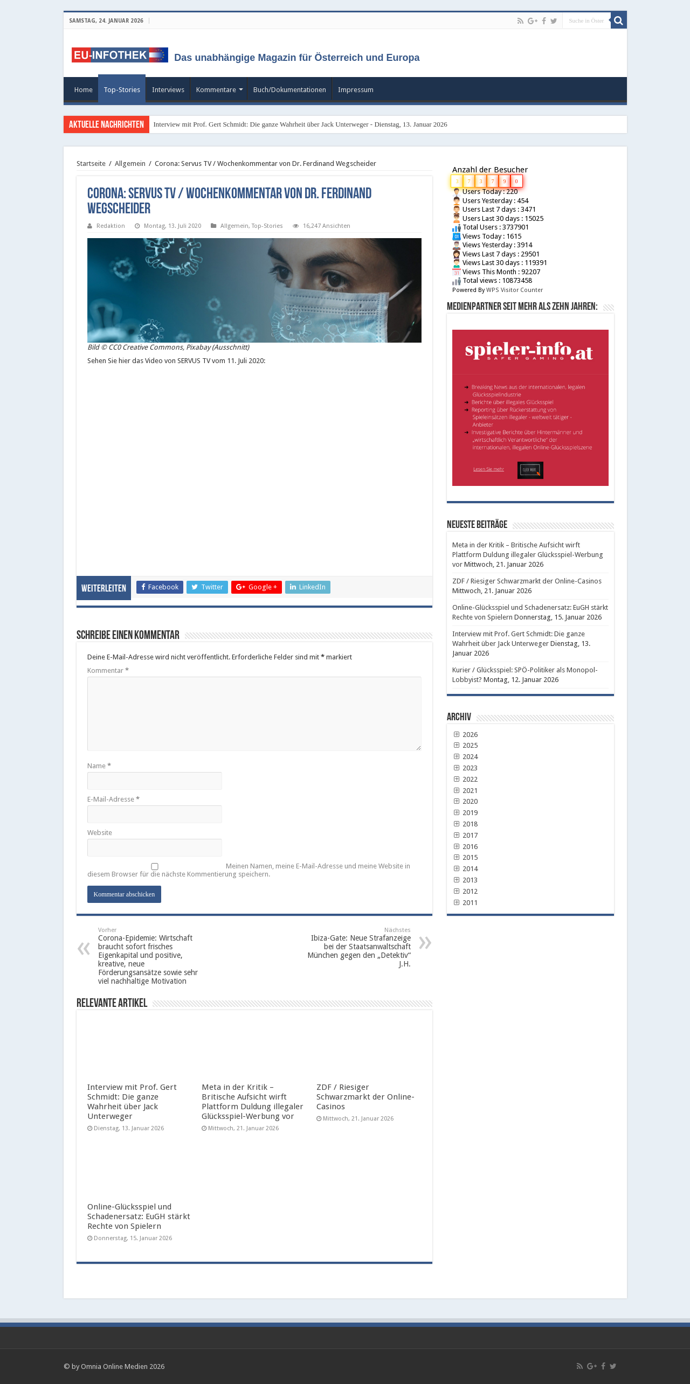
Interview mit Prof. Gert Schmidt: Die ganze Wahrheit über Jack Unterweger (132, 1101)
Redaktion (110, 225)
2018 (465, 824)
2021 (465, 791)
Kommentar (108, 670)
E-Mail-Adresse (113, 799)
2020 (465, 801)
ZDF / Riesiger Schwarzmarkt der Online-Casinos (365, 1096)
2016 (465, 847)
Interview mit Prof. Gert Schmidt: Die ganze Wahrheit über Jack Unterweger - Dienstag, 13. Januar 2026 (300, 124)
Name (99, 766)
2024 (465, 757)
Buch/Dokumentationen (289, 90)
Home (83, 90)
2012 (465, 891)
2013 (465, 880)
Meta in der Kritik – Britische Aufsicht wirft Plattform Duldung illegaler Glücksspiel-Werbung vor (252, 1101)
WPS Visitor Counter (514, 290)
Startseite (91, 163)
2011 (465, 903)
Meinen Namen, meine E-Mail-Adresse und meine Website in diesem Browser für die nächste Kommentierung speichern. (248, 870)
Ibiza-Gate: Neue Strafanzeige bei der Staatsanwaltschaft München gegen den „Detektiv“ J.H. (355, 947)
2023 (465, 768)
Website (99, 833)
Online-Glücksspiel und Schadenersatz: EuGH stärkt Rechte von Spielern (138, 1216)
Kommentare (216, 90)
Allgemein (130, 163)
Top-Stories (122, 90)
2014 (465, 869)
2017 (465, 835)
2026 (465, 735)
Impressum (356, 90)
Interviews (168, 90)
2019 (465, 813)
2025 (465, 745)
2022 (465, 779)
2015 (465, 857)
